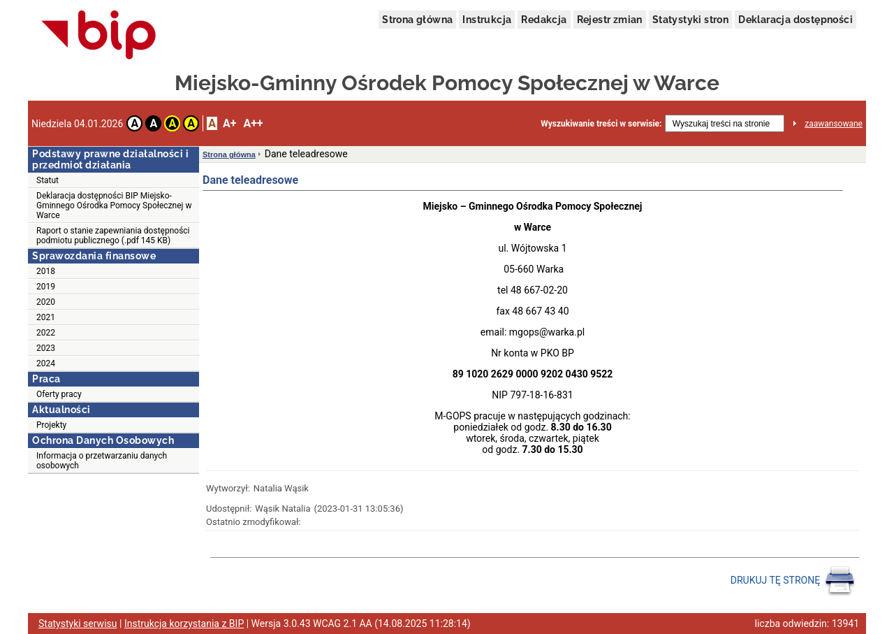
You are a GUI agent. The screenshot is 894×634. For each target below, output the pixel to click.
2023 (45, 348)
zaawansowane (834, 124)
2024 (45, 363)
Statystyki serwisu (77, 623)
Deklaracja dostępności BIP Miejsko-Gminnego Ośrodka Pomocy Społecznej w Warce (113, 205)
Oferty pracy (59, 394)
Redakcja (543, 19)
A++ (253, 123)
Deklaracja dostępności (795, 19)
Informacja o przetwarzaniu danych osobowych (101, 460)
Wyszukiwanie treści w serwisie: (601, 124)
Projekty (51, 425)
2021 (45, 317)
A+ (229, 123)
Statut (47, 180)
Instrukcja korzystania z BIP (184, 623)
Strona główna (417, 19)
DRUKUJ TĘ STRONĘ (793, 580)
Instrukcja (486, 19)
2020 (45, 302)
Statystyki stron (690, 19)
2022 (45, 333)
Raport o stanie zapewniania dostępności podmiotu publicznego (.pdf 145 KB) (113, 235)
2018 (45, 271)
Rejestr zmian (610, 19)
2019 (45, 286)
